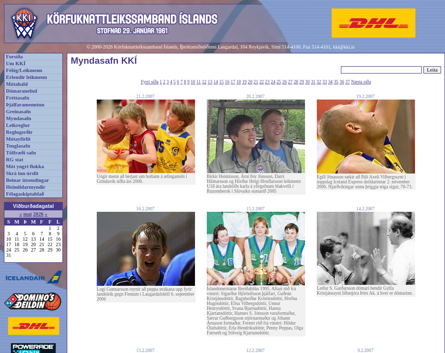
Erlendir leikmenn (26, 77)
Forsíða (14, 56)
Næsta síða (361, 81)
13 (210, 81)
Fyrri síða (150, 81)
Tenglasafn (18, 146)
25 (279, 81)
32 (319, 81)
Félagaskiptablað (25, 194)
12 (204, 81)
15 (221, 81)
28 (296, 81)
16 (227, 81)
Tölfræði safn (21, 152)
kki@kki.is (344, 47)
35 (336, 81)
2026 (38, 214)
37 (347, 81)
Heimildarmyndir (26, 187)
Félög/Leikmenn (24, 70)
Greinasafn (18, 111)
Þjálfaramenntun (25, 104)
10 (193, 81)
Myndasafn (18, 118)
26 (284, 81)
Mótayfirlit (18, 139)
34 (330, 81)
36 (341, 81)
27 (290, 81)
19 (244, 81)
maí (27, 214)
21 (255, 81)
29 (302, 81)
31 (313, 81)
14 (216, 81)
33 (324, 81)
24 (273, 81)
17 (233, 81)
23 (267, 81)
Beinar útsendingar (27, 180)
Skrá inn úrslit (22, 173)
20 (250, 81)
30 (307, 81)
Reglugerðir (19, 132)
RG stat (14, 159)
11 (198, 81)
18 (238, 81)
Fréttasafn (17, 98)
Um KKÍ (16, 63)
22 (261, 81)
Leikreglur (18, 125)
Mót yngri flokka (25, 166)
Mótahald (17, 84)
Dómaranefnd (21, 91)
